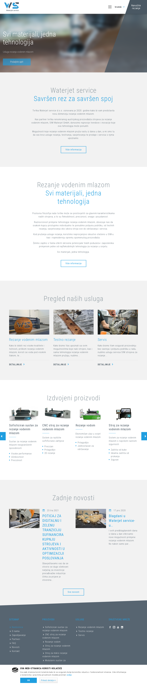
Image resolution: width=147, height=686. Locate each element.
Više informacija (73, 149)
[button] (49, 680)
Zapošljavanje (19, 635)
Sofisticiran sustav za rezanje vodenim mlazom (23, 429)
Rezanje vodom (85, 425)
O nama (16, 631)
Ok (28, 680)
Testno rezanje (64, 340)
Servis (102, 340)
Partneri (16, 639)
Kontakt (16, 651)
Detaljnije (17, 364)
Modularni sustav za (55, 660)
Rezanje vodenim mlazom (28, 340)
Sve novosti (73, 592)
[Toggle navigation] (110, 7)
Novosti (16, 647)
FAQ (14, 643)
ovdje (69, 675)
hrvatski (120, 7)
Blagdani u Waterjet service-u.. (122, 520)
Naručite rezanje (136, 7)
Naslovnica (17, 627)
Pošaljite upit (16, 64)
